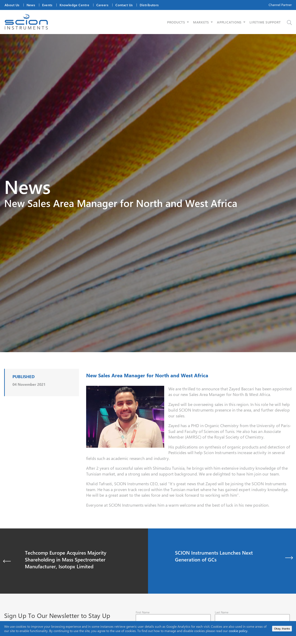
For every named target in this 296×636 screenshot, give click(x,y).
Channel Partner (280, 4)
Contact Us (124, 5)
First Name (142, 612)
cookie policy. (238, 631)
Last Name (221, 612)
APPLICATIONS (229, 22)
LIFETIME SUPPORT (265, 22)
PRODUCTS (176, 22)
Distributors (149, 5)
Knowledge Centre (74, 5)
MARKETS (201, 22)
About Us (12, 5)
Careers (102, 5)
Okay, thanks (282, 628)
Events (47, 5)
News (31, 5)
